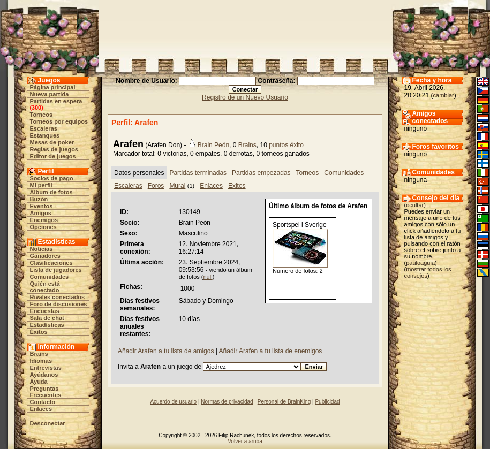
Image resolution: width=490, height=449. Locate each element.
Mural (177, 185)
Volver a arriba (245, 441)
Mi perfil (41, 185)
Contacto (43, 402)
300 (36, 107)
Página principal (53, 87)
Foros (156, 185)
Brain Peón (213, 145)
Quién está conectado (45, 286)
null (208, 276)
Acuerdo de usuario (173, 402)
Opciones (43, 227)
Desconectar (47, 423)
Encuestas (44, 311)
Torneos (41, 114)
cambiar (443, 95)
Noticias (41, 249)
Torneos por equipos (59, 121)
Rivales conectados (57, 297)
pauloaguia (420, 263)
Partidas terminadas (198, 173)
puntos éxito (286, 145)
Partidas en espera (56, 101)
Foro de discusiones (58, 304)
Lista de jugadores (56, 270)
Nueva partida (49, 94)
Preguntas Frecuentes (46, 391)
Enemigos (44, 220)
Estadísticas (47, 325)
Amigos (40, 213)
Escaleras (43, 128)
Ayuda (39, 381)
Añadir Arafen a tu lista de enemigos (270, 351)
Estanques (45, 135)
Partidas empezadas (261, 173)
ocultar (415, 205)
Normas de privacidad (227, 402)
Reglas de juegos (54, 149)
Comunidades (49, 276)
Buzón (39, 199)
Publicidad (327, 402)
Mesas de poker (52, 142)
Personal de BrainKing (284, 402)
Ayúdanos (44, 374)
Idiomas (41, 360)
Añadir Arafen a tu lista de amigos (166, 351)
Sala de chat (47, 318)
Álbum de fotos (51, 192)
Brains (39, 354)
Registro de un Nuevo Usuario (245, 97)
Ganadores (45, 256)
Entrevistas (46, 367)
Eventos (41, 206)
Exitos (237, 185)
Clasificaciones (51, 263)
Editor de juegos (53, 156)
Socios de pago (51, 178)
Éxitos (39, 332)
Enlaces (41, 409)
